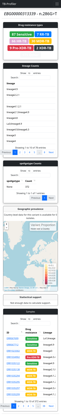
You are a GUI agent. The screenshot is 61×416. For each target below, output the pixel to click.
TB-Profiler (9, 4)
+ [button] (6, 224)
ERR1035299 (13, 394)
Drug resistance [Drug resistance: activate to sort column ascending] (31, 331)
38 (44, 406)
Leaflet (6, 288)
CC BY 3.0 (33, 288)
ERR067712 (12, 344)
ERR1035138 (13, 369)
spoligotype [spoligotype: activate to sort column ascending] (13, 181)
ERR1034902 (13, 357)
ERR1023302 (13, 350)
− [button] (6, 228)
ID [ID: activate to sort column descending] (8, 332)
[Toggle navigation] (57, 4)
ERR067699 (12, 338)
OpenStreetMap (9, 290)
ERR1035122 (13, 363)
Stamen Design (24, 288)
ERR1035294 (13, 375)
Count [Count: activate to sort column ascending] (28, 181)
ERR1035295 (13, 382)
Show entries (30, 73)
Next (51, 152)
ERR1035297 (13, 388)
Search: (30, 77)
